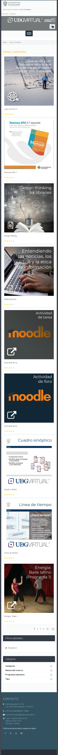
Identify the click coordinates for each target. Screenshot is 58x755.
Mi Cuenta (4, 14)
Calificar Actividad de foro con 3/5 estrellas (9, 431)
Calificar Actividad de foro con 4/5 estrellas (11, 431)
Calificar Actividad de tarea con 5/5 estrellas (13, 368)
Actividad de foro (11, 426)
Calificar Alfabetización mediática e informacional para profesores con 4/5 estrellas (11, 304)
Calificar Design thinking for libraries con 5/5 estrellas (13, 241)
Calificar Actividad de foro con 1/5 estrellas (5, 431)
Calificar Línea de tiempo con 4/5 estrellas (11, 558)
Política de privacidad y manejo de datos (19, 728)
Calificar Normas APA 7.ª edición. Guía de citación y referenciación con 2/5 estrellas (7, 177)
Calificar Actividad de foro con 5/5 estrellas (13, 431)
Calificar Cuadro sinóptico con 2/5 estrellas (7, 494)
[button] (52, 26)
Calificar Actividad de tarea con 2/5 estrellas (7, 368)
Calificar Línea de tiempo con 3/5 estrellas (9, 558)
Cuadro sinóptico (11, 489)
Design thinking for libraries (11, 236)
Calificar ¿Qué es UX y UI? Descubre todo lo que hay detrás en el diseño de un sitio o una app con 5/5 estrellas (13, 114)
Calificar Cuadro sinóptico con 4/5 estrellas (11, 494)
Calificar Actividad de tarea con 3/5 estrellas (9, 368)
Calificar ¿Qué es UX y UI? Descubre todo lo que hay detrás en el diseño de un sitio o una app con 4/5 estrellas (11, 114)
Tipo (7, 679)
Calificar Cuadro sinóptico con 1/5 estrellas (5, 494)
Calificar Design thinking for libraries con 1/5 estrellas (5, 241)
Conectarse (27, 9)
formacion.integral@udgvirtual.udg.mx (20, 715)
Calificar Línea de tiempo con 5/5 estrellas (13, 558)
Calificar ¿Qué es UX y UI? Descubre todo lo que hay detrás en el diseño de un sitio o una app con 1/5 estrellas (5, 114)
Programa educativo (15, 675)
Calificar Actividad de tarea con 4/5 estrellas (11, 368)
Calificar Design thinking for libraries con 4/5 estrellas (11, 241)
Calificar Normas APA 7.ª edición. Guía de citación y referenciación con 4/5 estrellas (11, 177)
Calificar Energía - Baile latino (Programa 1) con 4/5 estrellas (11, 621)
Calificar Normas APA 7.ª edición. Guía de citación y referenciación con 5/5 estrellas (13, 177)
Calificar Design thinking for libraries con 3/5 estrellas (9, 241)
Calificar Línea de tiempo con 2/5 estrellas (7, 558)
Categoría (10, 666)
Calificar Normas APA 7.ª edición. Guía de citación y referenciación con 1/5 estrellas (5, 177)
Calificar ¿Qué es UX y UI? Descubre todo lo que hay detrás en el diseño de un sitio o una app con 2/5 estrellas (7, 114)
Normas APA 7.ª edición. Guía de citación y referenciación (11, 172)
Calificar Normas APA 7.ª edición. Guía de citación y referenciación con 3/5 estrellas (9, 177)
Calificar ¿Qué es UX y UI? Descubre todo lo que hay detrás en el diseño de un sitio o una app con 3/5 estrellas (9, 114)
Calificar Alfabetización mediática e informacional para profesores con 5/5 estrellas (13, 304)
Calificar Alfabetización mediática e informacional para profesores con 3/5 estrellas (9, 304)
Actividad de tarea (11, 363)
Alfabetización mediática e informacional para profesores (11, 299)
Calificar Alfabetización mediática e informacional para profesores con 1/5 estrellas (5, 304)
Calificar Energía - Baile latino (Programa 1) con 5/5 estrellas (13, 621)
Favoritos (13, 14)
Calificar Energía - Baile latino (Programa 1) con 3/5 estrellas (9, 621)
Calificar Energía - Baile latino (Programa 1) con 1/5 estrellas (5, 621)
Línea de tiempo (11, 553)
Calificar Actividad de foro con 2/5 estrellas (7, 431)
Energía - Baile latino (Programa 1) (11, 616)
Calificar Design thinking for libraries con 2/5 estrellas (7, 241)
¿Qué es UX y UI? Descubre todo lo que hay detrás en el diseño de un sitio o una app (11, 109)
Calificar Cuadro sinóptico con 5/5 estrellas (13, 494)
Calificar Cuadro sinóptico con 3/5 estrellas (9, 494)
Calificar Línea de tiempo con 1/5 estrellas (5, 558)
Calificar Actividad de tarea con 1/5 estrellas (5, 368)
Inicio (5, 42)
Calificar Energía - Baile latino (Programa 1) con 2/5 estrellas (7, 621)
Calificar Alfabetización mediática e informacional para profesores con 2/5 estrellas (7, 304)
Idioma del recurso (14, 670)
